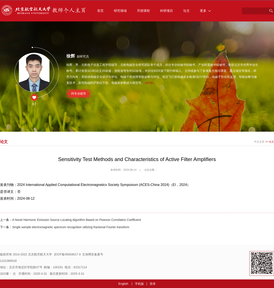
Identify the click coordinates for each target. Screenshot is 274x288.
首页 (100, 10)
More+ (149, 82)
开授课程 (143, 10)
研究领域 (120, 10)
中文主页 (259, 141)
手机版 (139, 283)
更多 (205, 10)
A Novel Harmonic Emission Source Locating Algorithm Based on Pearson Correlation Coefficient (76, 220)
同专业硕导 (78, 93)
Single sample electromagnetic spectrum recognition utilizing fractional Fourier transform (70, 227)
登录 (153, 283)
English (123, 283)
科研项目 (166, 10)
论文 (186, 10)
